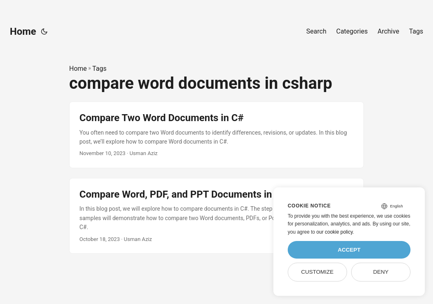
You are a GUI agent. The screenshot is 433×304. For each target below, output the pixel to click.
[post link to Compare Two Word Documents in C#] (216, 135)
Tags (99, 68)
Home (23, 31)
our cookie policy (334, 232)
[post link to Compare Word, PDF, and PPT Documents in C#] (216, 215)
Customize (317, 272)
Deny (381, 272)
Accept (349, 250)
